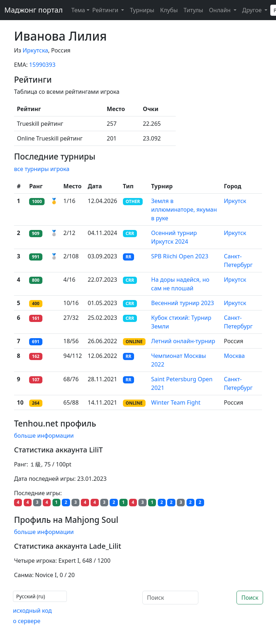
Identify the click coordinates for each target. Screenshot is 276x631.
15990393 (42, 65)
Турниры (142, 10)
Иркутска (35, 50)
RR (129, 257)
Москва (234, 356)
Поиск (249, 598)
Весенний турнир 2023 (182, 303)
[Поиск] (170, 597)
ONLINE (134, 341)
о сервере (26, 621)
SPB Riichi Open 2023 (179, 256)
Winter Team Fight (176, 402)
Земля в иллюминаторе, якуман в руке (184, 209)
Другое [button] (252, 10)
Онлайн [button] (220, 10)
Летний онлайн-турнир (183, 341)
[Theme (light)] (78, 10)
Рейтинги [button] (106, 10)
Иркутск (235, 201)
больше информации (44, 435)
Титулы (193, 10)
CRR (130, 233)
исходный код (32, 610)
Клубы (169, 10)
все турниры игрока (41, 169)
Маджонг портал (33, 10)
